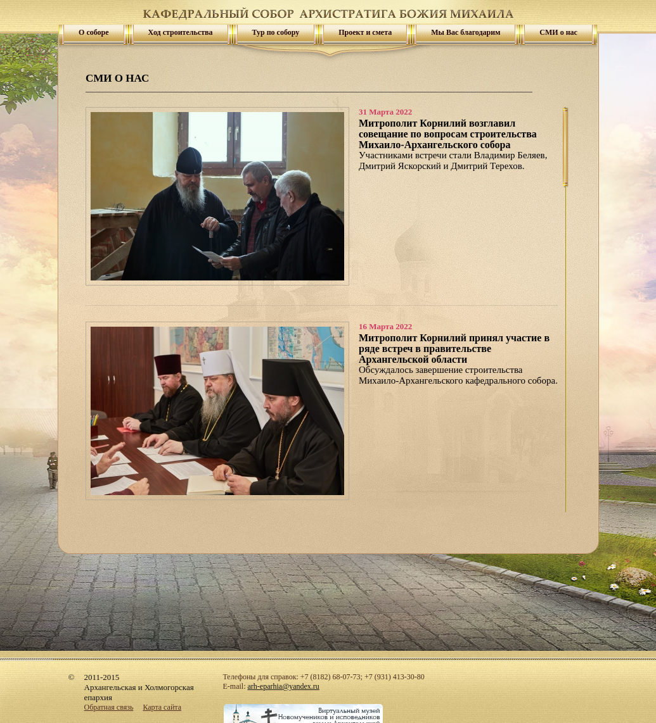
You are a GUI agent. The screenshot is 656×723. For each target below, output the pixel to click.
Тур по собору (276, 32)
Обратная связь (109, 707)
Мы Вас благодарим (465, 32)
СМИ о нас (558, 32)
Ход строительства (180, 32)
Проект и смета (365, 32)
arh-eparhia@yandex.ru (283, 686)
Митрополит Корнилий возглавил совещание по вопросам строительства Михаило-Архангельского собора (448, 134)
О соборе (94, 32)
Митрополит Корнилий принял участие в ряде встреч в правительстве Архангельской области (454, 348)
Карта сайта (162, 707)
